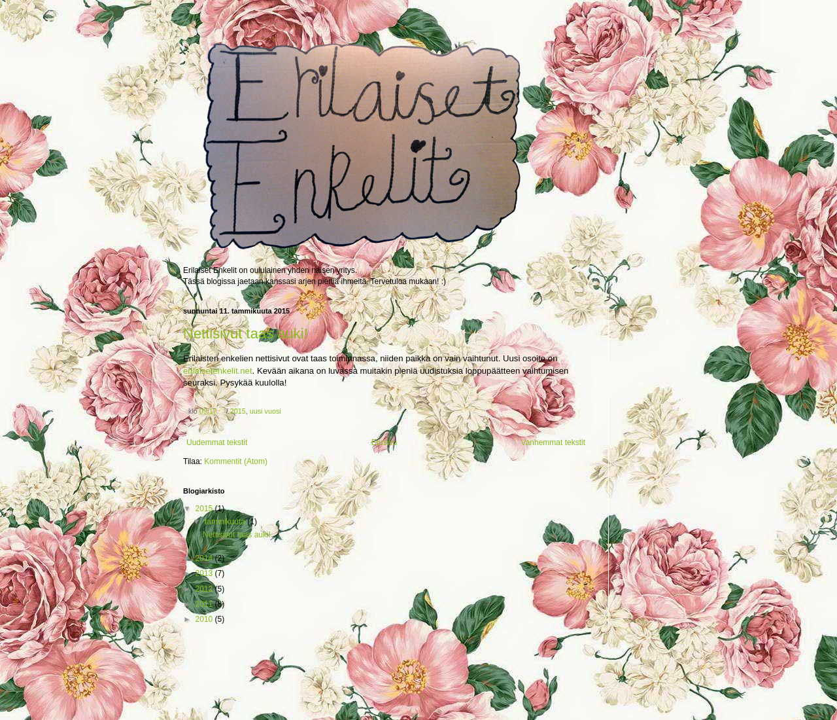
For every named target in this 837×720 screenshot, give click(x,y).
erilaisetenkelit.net (217, 371)
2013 (205, 573)
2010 (205, 619)
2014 (205, 558)
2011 (205, 604)
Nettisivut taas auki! (245, 333)
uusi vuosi (265, 411)
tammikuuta (226, 521)
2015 (238, 411)
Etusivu (384, 442)
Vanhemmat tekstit (553, 442)
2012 (205, 589)
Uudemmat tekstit (216, 442)
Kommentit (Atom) (235, 461)
